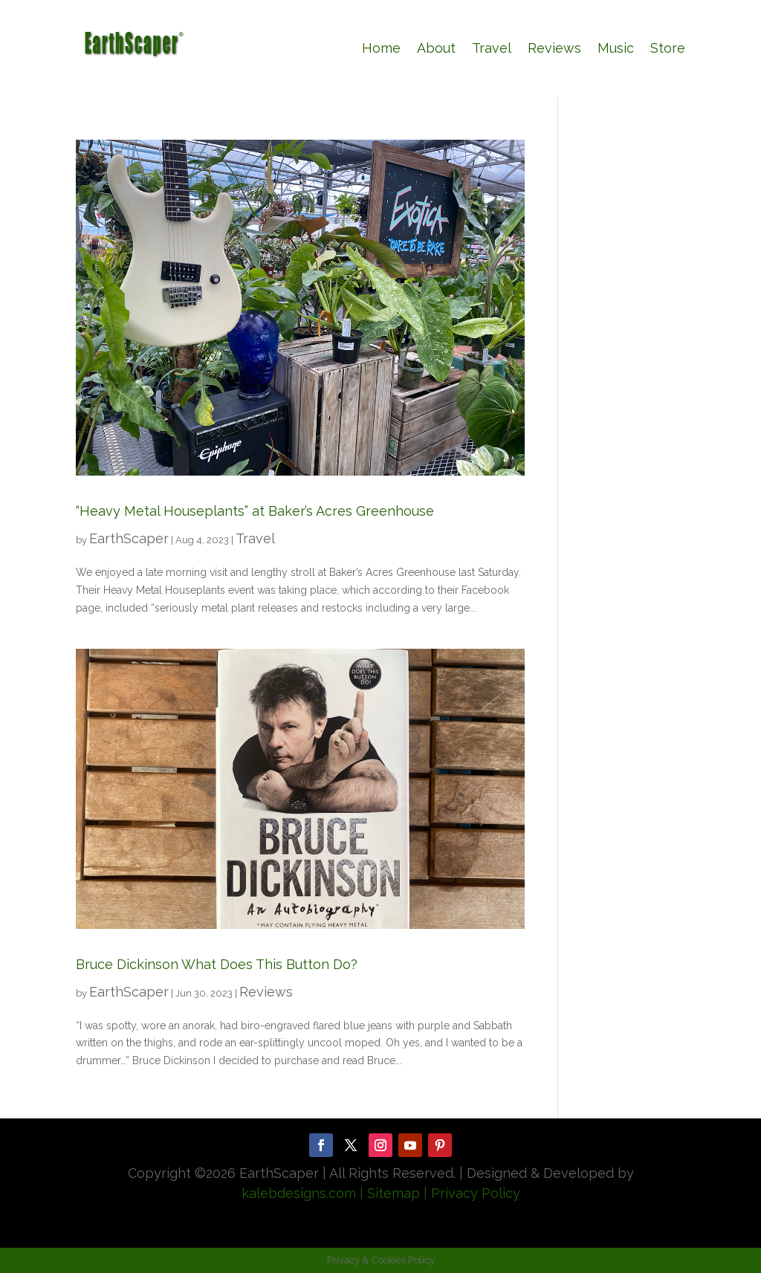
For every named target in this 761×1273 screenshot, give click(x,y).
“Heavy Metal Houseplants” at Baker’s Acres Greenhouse (255, 511)
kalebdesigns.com (299, 1193)
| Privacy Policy (472, 1193)
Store (667, 48)
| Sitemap (388, 1193)
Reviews (554, 48)
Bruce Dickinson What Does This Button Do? (216, 964)
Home (381, 48)
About (436, 48)
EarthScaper (129, 538)
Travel (491, 48)
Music (616, 48)
